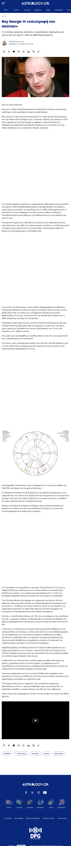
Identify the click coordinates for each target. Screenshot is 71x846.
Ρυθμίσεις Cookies (49, 818)
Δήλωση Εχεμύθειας (33, 818)
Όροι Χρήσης (18, 818)
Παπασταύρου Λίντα (16, 41)
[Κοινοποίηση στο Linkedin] (28, 51)
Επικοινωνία (62, 818)
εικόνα (46, 753)
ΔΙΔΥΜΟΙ (7, 753)
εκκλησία (35, 753)
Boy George (59, 753)
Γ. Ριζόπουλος (20, 753)
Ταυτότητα (8, 818)
